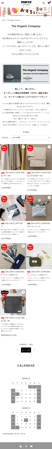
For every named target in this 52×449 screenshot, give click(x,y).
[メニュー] (2, 3)
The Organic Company (13, 20)
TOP (3, 20)
